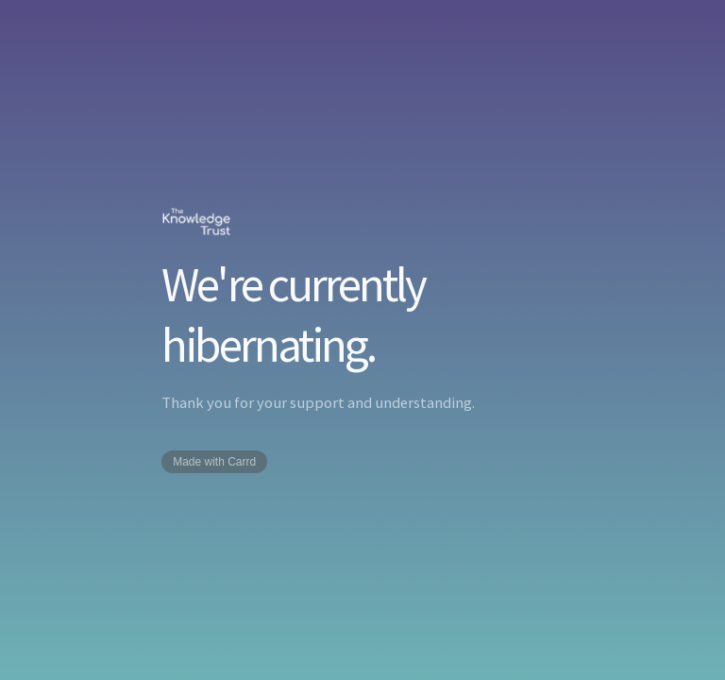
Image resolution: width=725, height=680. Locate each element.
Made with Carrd (214, 461)
